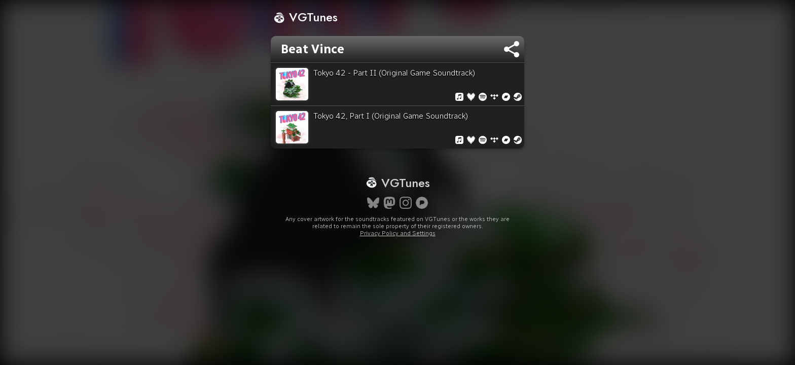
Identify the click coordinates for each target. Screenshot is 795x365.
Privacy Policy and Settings (398, 269)
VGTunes (305, 17)
